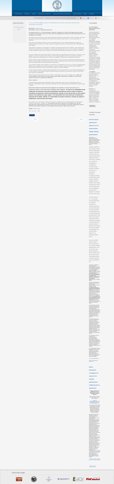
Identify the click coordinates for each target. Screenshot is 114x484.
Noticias (27, 14)
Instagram (83, 18)
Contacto (91, 14)
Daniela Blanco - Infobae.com (93, 361)
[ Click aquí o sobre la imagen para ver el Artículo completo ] (94, 459)
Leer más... (92, 105)
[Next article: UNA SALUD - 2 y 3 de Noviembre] (80, 119)
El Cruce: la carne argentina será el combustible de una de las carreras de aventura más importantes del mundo (54, 23)
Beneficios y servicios (44, 14)
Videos (85, 14)
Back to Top (92, 466)
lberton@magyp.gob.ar (94, 401)
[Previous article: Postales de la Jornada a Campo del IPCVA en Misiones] (34, 119)
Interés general (39, 28)
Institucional (18, 14)
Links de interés (77, 14)
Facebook (90, 18)
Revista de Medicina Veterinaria (61, 14)
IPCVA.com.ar (37, 108)
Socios (34, 14)
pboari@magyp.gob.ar (94, 402)
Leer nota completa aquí (93, 358)
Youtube (97, 18)
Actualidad (32, 115)
